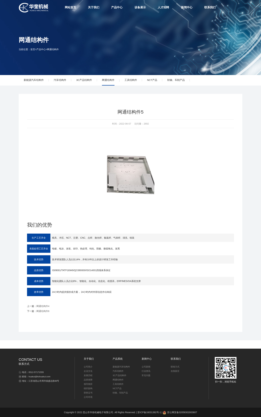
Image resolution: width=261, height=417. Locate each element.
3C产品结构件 (84, 80)
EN (240, 7)
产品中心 (116, 7)
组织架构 (88, 388)
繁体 (234, 7)
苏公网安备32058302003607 (180, 412)
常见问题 (146, 375)
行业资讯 (146, 371)
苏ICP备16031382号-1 (149, 412)
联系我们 (210, 7)
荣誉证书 (88, 392)
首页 (32, 49)
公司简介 (88, 366)
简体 (229, 7)
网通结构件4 (42, 306)
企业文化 (88, 371)
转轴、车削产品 (176, 80)
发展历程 (88, 375)
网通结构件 (53, 49)
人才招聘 (163, 7)
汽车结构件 (60, 80)
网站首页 (70, 7)
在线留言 (175, 371)
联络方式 (175, 366)
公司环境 (88, 397)
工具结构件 (130, 80)
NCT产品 (152, 80)
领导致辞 (88, 384)
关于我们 (93, 7)
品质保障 (88, 379)
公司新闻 (146, 366)
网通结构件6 (42, 311)
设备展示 (140, 7)
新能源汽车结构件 (34, 80)
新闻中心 (186, 7)
